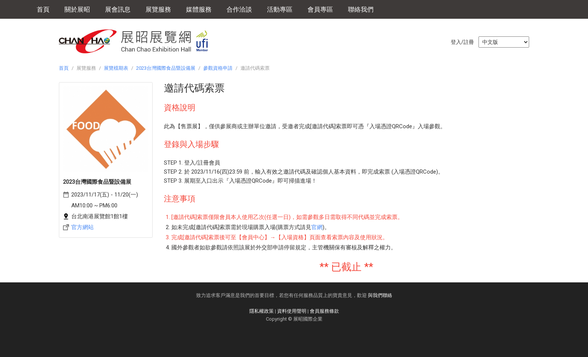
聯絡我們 (361, 9)
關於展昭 (77, 9)
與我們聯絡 (380, 295)
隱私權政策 (261, 311)
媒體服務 (199, 9)
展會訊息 (117, 9)
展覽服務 (158, 9)
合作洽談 (239, 9)
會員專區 (320, 9)
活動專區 (279, 9)
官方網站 (82, 227)
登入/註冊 (462, 42)
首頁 (43, 9)
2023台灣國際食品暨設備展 (165, 68)
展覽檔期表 (116, 68)
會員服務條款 (324, 311)
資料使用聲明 (291, 311)
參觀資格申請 (217, 68)
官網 (316, 227)
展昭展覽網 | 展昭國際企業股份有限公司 (137, 41)
